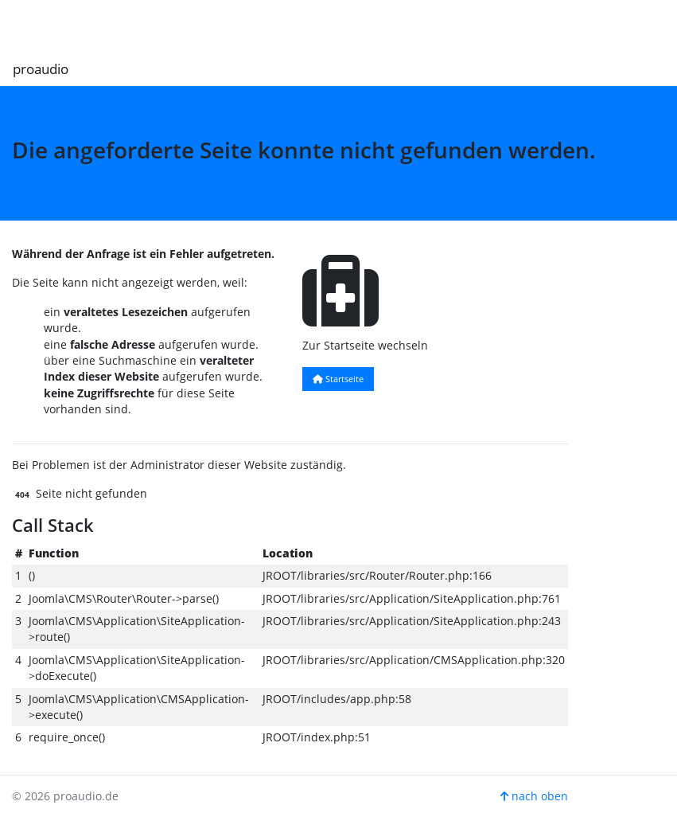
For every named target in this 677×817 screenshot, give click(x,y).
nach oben (534, 795)
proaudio (40, 69)
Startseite (338, 379)
